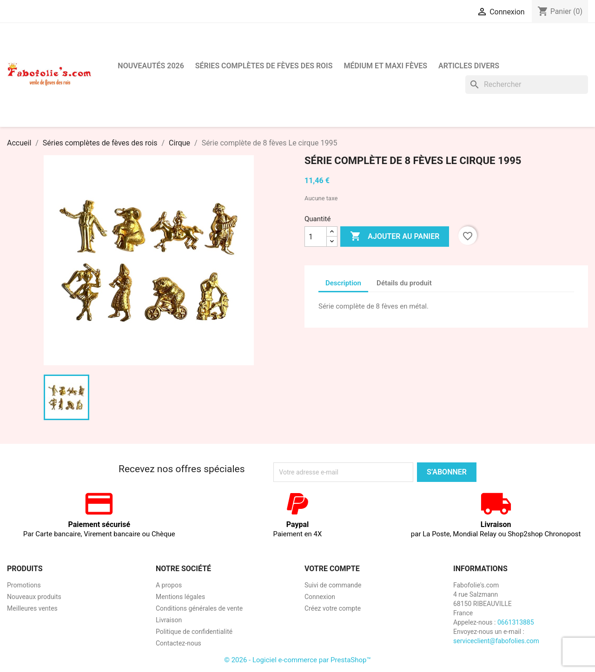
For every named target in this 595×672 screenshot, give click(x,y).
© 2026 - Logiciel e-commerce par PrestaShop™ (297, 660)
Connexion (319, 596)
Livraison (169, 620)
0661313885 (515, 622)
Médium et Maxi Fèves (385, 65)
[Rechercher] (526, 84)
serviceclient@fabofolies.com (496, 641)
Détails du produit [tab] (404, 283)
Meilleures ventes (32, 608)
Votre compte (332, 568)
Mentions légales (180, 596)
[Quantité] (315, 236)
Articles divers (468, 65)
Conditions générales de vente (199, 608)
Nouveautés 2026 (151, 65)
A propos (169, 585)
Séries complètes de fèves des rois (264, 65)
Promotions (24, 585)
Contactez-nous (178, 643)
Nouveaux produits (34, 596)
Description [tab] (343, 283)
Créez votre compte (332, 608)
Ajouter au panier (394, 237)
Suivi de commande (332, 585)
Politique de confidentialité (194, 631)
